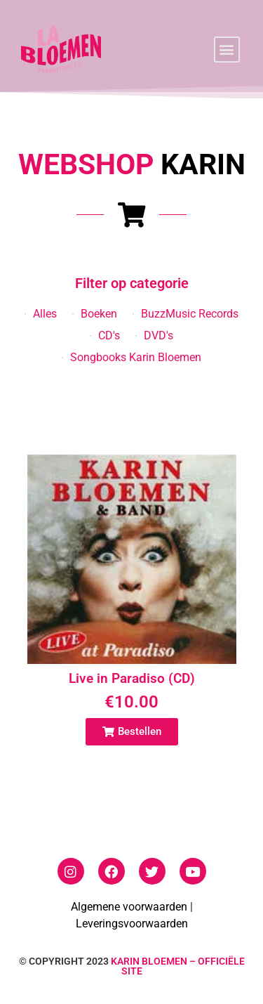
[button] (227, 50)
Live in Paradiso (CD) (132, 678)
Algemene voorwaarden (129, 906)
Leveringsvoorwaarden (132, 923)
